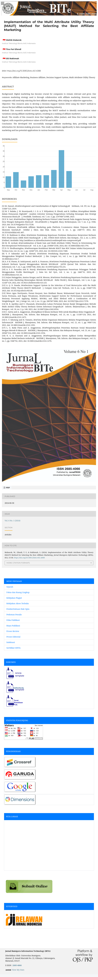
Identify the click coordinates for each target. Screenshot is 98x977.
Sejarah (9, 587)
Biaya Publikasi (13, 625)
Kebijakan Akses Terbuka (17, 603)
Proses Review (12, 631)
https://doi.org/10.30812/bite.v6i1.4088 (24, 71)
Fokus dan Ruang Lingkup (18, 592)
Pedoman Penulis (14, 614)
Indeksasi (10, 642)
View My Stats (18, 970)
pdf (8, 488)
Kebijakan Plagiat (14, 598)
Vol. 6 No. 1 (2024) (12, 520)
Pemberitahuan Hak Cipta (17, 609)
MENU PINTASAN (14, 581)
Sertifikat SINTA (13, 648)
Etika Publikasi (13, 620)
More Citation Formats (18, 563)
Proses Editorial (13, 636)
